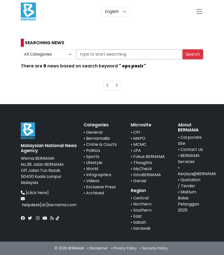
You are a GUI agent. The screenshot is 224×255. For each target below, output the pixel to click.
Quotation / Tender (189, 183)
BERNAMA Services (189, 159)
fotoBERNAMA (147, 175)
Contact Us (191, 149)
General (94, 132)
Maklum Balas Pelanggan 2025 (188, 201)
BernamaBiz (98, 138)
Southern (142, 210)
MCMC (139, 144)
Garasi (139, 181)
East (137, 216)
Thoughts (142, 163)
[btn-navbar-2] (199, 11)
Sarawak (142, 228)
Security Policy (155, 248)
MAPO (139, 138)
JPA (137, 150)
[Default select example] (116, 11)
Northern (142, 204)
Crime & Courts (101, 144)
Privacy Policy (125, 248)
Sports (92, 156)
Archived (95, 193)
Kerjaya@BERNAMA (197, 174)
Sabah (139, 222)
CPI (136, 132)
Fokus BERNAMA (149, 156)
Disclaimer (98, 248)
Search (193, 54)
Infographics (98, 175)
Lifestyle (94, 163)
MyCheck (142, 169)
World (92, 169)
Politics (93, 150)
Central (140, 198)
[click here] (37, 193)
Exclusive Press (101, 187)
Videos (92, 181)
